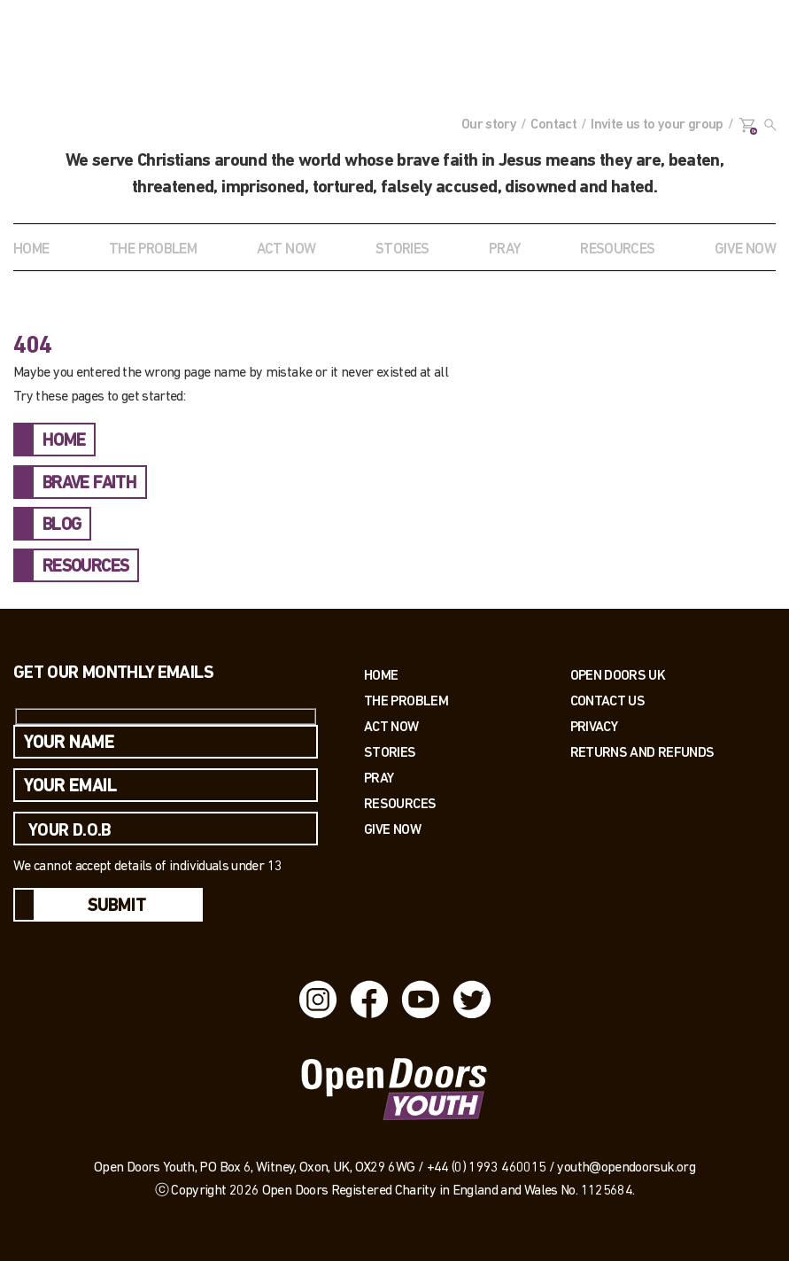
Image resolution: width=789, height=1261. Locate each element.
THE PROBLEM (153, 249)
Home (31, 249)
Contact (553, 125)
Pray (504, 249)
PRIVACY (594, 726)
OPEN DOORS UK (618, 675)
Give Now (392, 829)
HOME (64, 441)
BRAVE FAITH (89, 484)
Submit (117, 906)
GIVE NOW (745, 249)
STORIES (402, 249)
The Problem (406, 700)
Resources (400, 803)
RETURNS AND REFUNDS (642, 752)
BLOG (62, 525)
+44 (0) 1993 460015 (486, 1168)
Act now (391, 726)
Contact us (608, 700)
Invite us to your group (657, 125)
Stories (390, 752)
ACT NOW (286, 249)
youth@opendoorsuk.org (626, 1168)
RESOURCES (617, 249)
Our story (488, 125)
